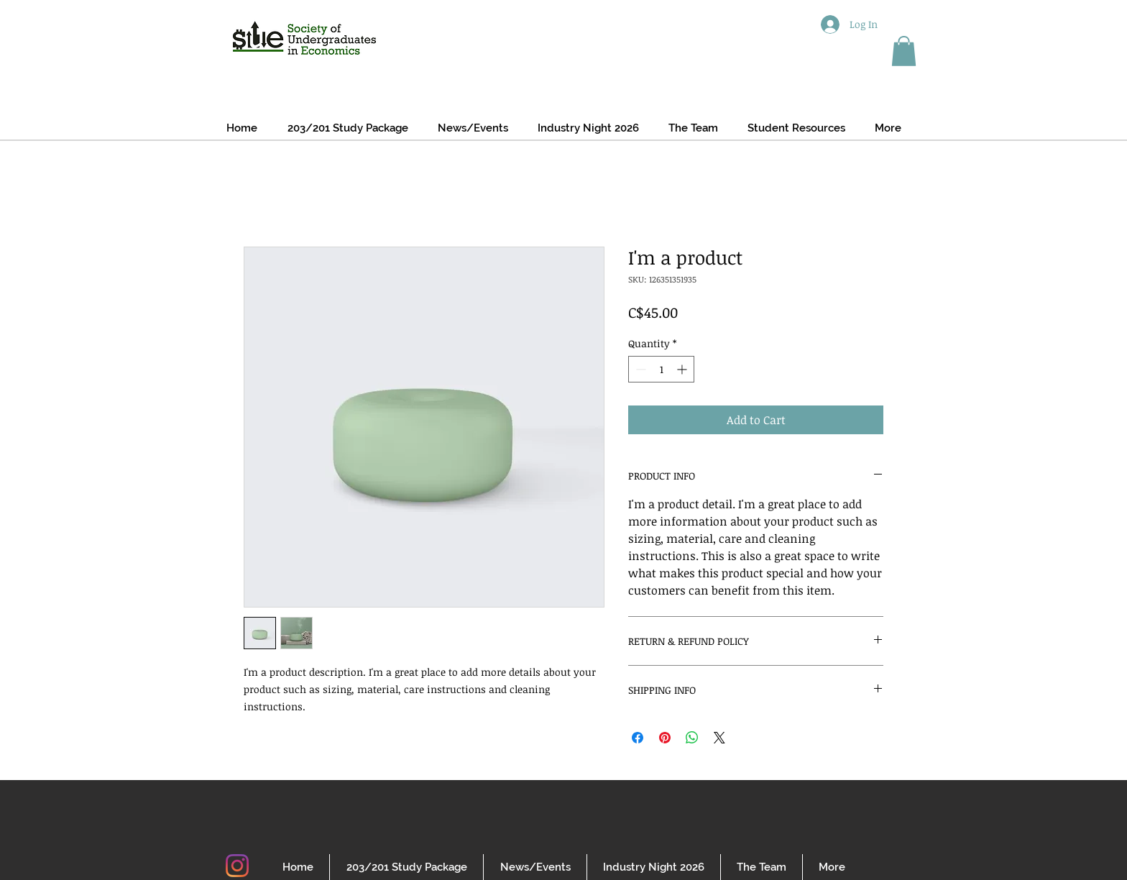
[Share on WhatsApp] (692, 737)
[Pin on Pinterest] (664, 737)
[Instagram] (237, 865)
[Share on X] (719, 737)
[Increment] (683, 369)
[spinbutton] (661, 369)
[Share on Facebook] (637, 737)
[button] (903, 51)
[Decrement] (639, 369)
